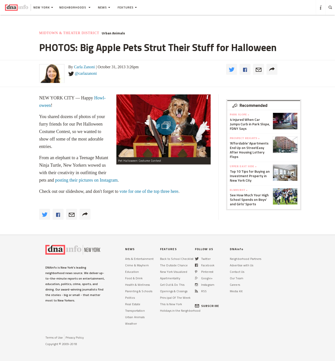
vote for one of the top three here (148, 191)
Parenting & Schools (138, 291)
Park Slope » (239, 114)
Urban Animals (113, 33)
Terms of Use (54, 337)
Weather (131, 323)
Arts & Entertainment (139, 258)
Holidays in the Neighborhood (180, 310)
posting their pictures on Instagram (86, 180)
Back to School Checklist (176, 258)
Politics (130, 297)
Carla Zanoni (84, 67)
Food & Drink (134, 278)
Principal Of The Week (175, 297)
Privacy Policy (75, 337)
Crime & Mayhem (137, 265)
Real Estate (132, 304)
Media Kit (236, 291)
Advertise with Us (241, 265)
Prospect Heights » (245, 138)
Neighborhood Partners (245, 258)
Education (132, 271)
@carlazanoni (86, 73)
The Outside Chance (174, 265)
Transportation (135, 310)
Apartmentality (170, 278)
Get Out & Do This (172, 284)
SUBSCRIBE (207, 305)
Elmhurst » (239, 190)
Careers (235, 284)
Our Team (236, 278)
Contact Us (237, 271)
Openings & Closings (173, 291)
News (104, 7)
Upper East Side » (243, 166)
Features (127, 7)
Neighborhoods (74, 7)
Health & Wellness (137, 284)
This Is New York (171, 304)
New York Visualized (173, 271)
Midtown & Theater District (69, 33)
